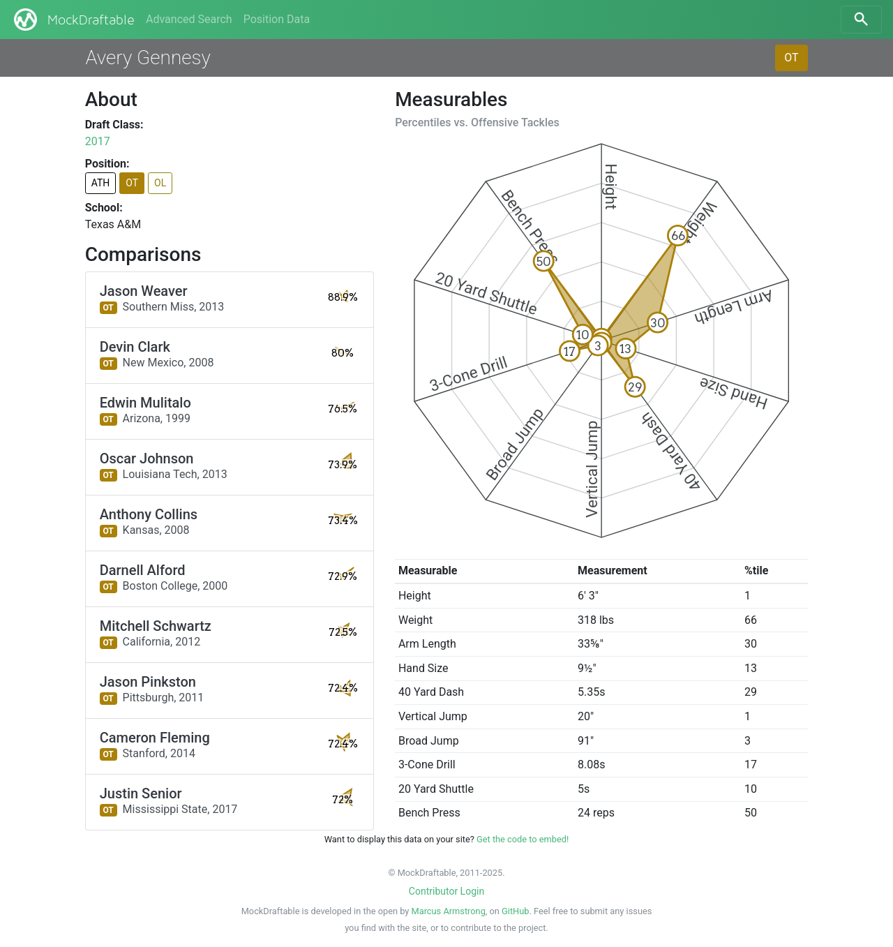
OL (160, 182)
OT (791, 57)
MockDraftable (73, 19)
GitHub (515, 911)
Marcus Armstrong (449, 911)
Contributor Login (446, 891)
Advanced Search (189, 19)
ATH (100, 182)
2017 (97, 141)
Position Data (276, 19)
